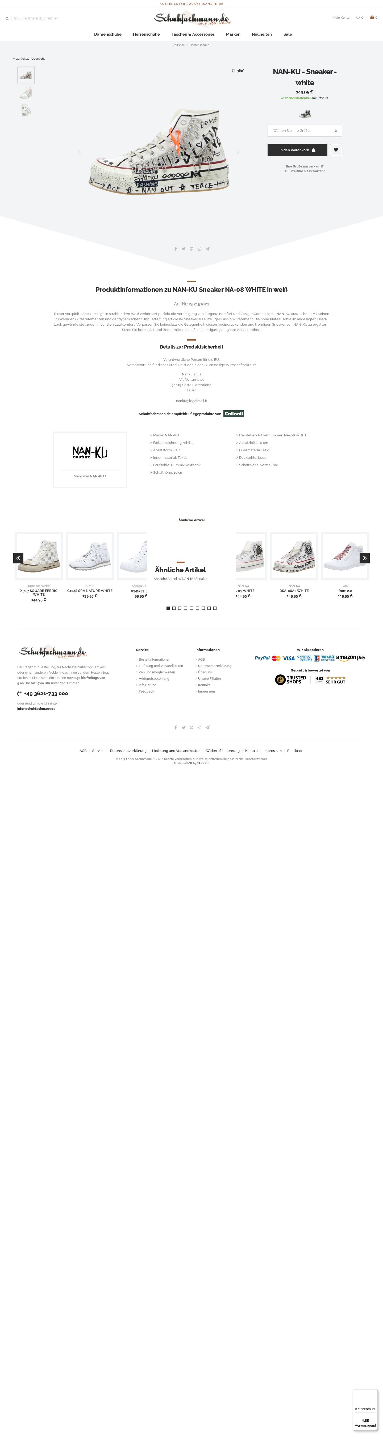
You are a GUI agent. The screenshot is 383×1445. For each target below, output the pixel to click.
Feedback (146, 691)
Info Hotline (147, 685)
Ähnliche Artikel (191, 520)
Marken (225, 34)
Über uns (205, 672)
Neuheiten (249, 34)
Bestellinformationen (154, 659)
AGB (201, 659)
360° (238, 70)
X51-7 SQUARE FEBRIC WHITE (38, 592)
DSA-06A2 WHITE (294, 591)
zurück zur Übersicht (29, 58)
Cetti (89, 586)
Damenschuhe (121, 34)
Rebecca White (39, 586)
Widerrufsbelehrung (154, 679)
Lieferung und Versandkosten (161, 666)
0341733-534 (141, 591)
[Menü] (374, 1392)
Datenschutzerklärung (215, 666)
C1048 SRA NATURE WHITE (90, 591)
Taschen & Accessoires (192, 34)
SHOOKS (203, 763)
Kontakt (204, 685)
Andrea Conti (141, 586)
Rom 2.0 (345, 591)
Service (98, 751)
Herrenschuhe (153, 34)
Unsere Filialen (209, 679)
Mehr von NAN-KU (89, 476)
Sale (269, 34)
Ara (345, 586)
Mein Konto (340, 17)
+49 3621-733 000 (42, 693)
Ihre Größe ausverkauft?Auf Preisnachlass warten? (304, 169)
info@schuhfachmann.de (36, 709)
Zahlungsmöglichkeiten (157, 672)
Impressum (206, 691)
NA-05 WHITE (243, 591)
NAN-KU (243, 586)
